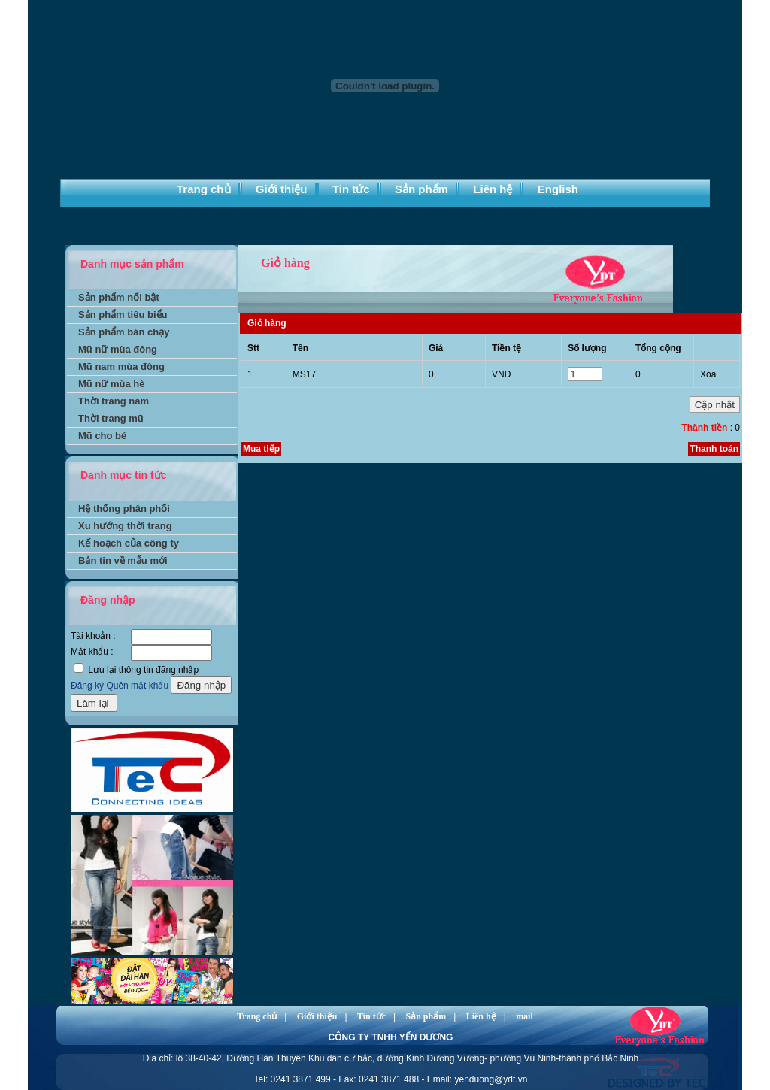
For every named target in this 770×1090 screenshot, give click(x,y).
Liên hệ (492, 189)
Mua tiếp (261, 449)
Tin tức (351, 189)
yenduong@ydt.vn (490, 1079)
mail (524, 1016)
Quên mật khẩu (137, 685)
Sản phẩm (421, 189)
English (558, 189)
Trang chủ (204, 189)
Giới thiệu (282, 189)
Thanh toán (714, 449)
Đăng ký (87, 685)
